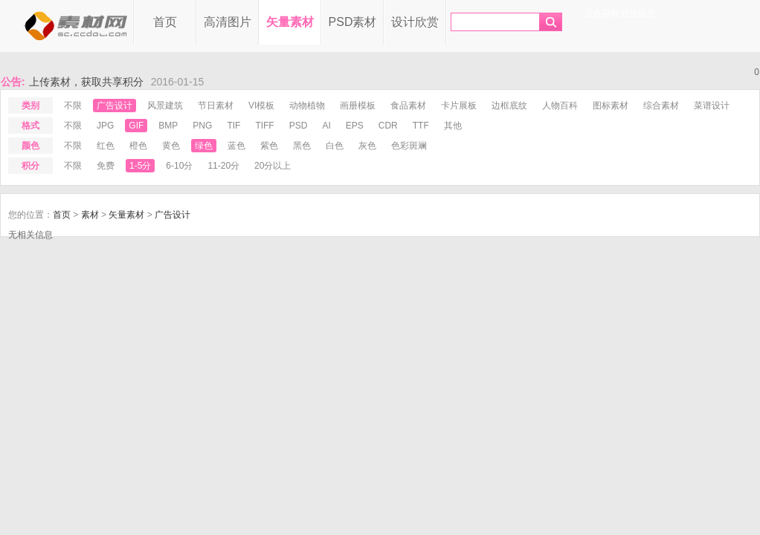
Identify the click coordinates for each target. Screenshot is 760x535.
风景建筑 (165, 105)
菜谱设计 (712, 105)
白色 (335, 145)
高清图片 (227, 22)
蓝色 (236, 145)
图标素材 (610, 105)
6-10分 (179, 165)
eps (355, 125)
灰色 (367, 145)
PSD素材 (353, 22)
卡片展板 (459, 105)
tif (233, 125)
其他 (453, 125)
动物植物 (307, 105)
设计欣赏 (415, 22)
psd (298, 125)
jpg (105, 125)
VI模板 (261, 105)
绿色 (204, 145)
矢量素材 (290, 22)
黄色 (171, 145)
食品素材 (408, 105)
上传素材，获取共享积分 (86, 82)
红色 (106, 145)
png (202, 125)
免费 (106, 165)
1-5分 (140, 165)
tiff (264, 125)
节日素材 (216, 105)
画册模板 (358, 105)
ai (326, 125)
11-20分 (223, 165)
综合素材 (661, 105)
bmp (168, 125)
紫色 (269, 145)
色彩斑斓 (409, 145)
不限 (73, 105)
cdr (388, 125)
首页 (165, 22)
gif (136, 125)
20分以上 (272, 165)
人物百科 (560, 105)
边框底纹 (509, 105)
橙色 (138, 145)
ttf (421, 125)
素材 (90, 215)
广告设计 (114, 105)
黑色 (302, 145)
